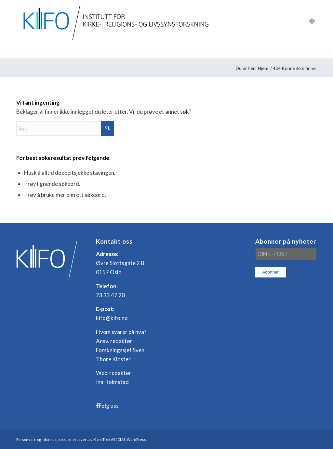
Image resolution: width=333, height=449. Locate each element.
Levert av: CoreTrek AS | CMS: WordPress (111, 439)
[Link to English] (312, 21)
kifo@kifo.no (112, 317)
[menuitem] (32, 50)
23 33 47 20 (110, 295)
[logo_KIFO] (114, 21)
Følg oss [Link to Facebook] (109, 405)
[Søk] (312, 50)
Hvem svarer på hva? (121, 331)
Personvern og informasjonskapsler (46, 439)
